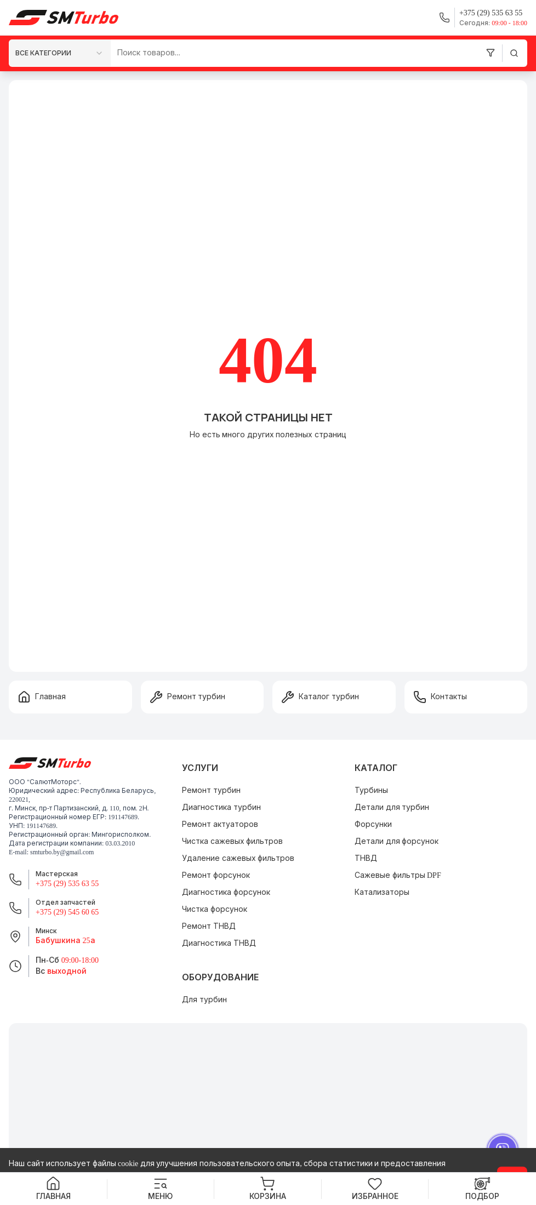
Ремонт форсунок (216, 875)
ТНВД (366, 858)
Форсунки (373, 824)
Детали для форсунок (396, 841)
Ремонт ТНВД (209, 926)
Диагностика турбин (221, 807)
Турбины (371, 790)
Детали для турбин (392, 807)
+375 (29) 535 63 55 (67, 884)
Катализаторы (382, 892)
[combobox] (60, 52)
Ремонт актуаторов (220, 824)
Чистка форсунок (214, 909)
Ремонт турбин (211, 790)
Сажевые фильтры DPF (398, 875)
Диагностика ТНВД (219, 943)
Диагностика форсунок (226, 892)
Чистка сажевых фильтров (232, 841)
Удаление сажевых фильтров (238, 858)
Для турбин (204, 1000)
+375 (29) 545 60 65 (67, 912)
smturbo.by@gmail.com (62, 852)
